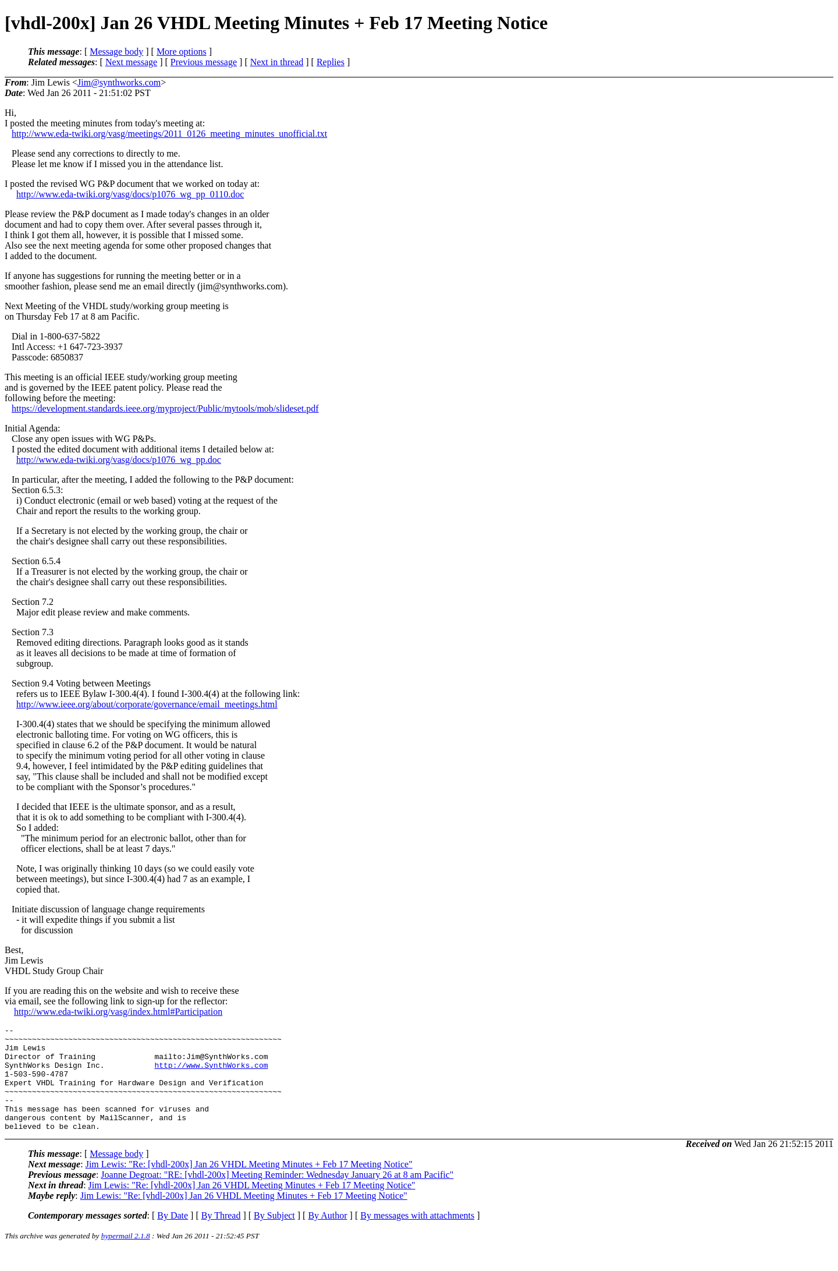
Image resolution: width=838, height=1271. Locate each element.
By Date (172, 1236)
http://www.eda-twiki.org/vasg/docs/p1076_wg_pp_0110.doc (130, 194)
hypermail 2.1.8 (125, 1256)
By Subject (274, 1236)
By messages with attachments (417, 1236)
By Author (327, 1236)
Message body (116, 51)
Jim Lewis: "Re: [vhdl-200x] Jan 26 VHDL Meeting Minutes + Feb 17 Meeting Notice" (249, 1185)
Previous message (204, 62)
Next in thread (277, 62)
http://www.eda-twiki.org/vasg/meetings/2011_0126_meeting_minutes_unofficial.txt (169, 134)
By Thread (221, 1236)
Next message (131, 62)
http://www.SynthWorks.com (211, 1073)
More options (182, 51)
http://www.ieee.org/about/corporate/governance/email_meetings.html (147, 704)
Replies (331, 62)
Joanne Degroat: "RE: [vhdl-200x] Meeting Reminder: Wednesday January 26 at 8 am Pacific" (277, 1196)
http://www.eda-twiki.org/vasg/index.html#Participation (118, 1012)
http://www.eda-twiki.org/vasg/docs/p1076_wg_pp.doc (118, 460)
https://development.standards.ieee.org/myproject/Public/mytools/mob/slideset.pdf (165, 408)
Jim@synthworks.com (119, 82)
